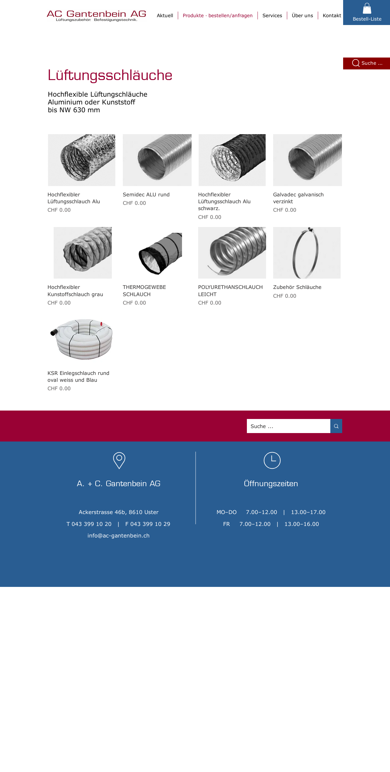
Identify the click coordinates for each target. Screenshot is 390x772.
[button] (367, 8)
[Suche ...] (284, 426)
